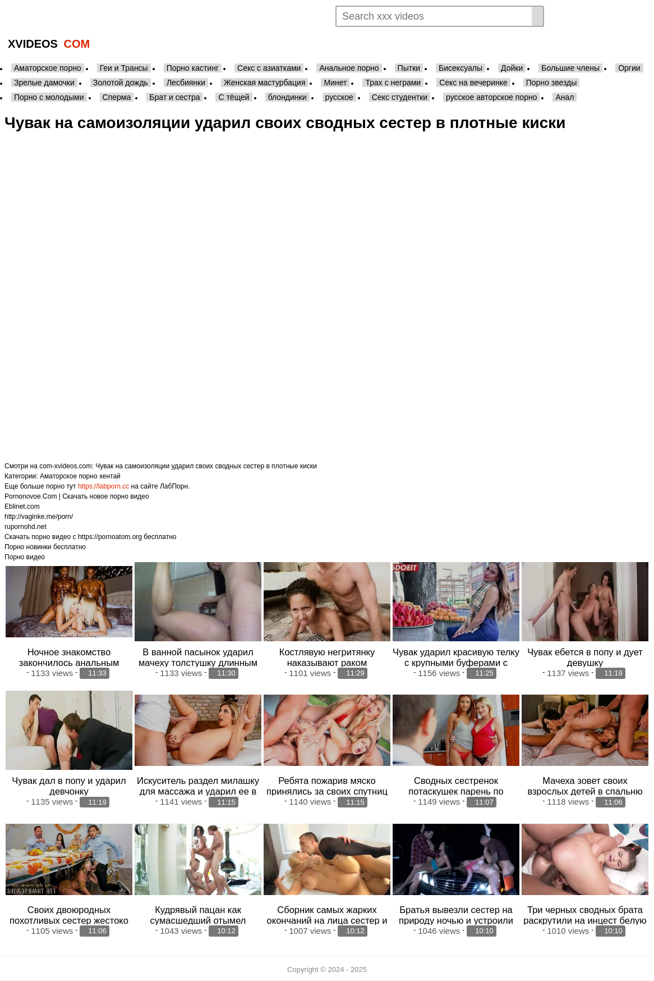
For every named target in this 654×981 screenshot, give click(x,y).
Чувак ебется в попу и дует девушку (585, 657)
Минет (335, 82)
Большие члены (570, 67)
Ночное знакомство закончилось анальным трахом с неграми (69, 662)
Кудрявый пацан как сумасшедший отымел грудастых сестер (198, 920)
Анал (564, 97)
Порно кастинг (193, 67)
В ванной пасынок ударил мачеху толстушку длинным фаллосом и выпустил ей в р (198, 662)
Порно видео (24, 557)
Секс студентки (399, 97)
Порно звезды (551, 82)
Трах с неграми (393, 82)
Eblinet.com (22, 506)
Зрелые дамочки (44, 82)
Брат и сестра (174, 97)
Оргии (629, 67)
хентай (110, 476)
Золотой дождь (120, 82)
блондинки (287, 97)
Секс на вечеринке (473, 82)
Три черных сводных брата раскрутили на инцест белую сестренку (584, 920)
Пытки (409, 67)
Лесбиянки (186, 82)
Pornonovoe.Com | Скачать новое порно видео (76, 496)
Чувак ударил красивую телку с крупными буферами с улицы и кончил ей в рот (456, 662)
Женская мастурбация (264, 82)
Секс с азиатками (269, 67)
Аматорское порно (47, 67)
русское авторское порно (491, 97)
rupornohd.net (25, 527)
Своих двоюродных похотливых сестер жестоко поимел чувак (69, 920)
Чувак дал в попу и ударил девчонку (69, 785)
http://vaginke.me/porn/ (38, 517)
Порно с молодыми (49, 97)
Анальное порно (349, 67)
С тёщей (233, 97)
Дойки (512, 67)
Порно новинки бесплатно (45, 547)
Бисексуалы (460, 67)
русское (339, 97)
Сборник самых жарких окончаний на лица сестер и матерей (327, 920)
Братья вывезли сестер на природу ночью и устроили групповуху (456, 920)
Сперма (117, 97)
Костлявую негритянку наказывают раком (327, 657)
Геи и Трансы (124, 67)
